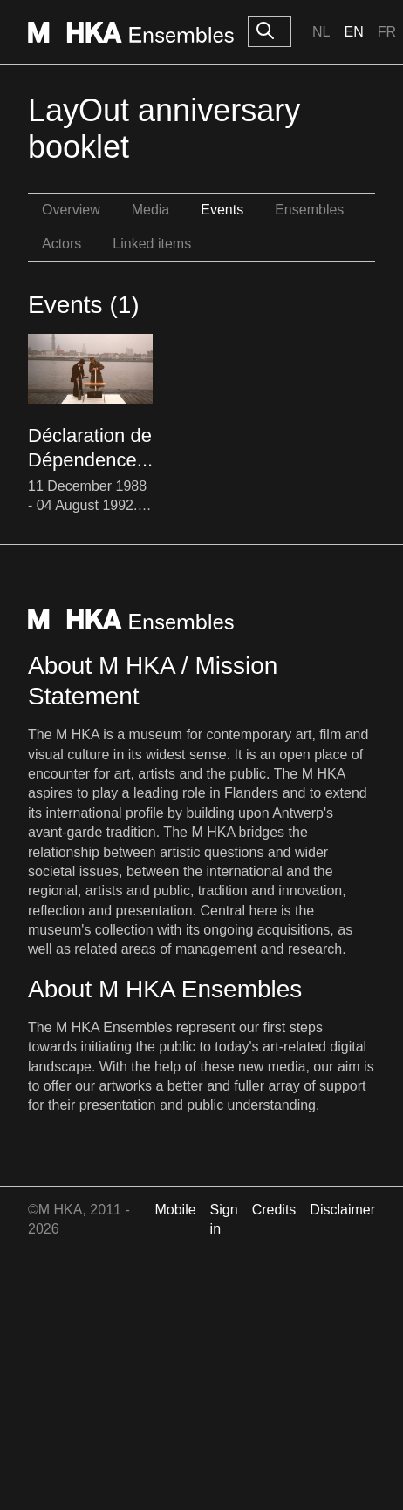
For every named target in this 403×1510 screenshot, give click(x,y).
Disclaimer (342, 1209)
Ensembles (309, 209)
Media (151, 209)
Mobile (174, 1209)
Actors (61, 243)
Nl (321, 31)
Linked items (152, 243)
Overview (71, 209)
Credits (274, 1209)
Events (222, 209)
